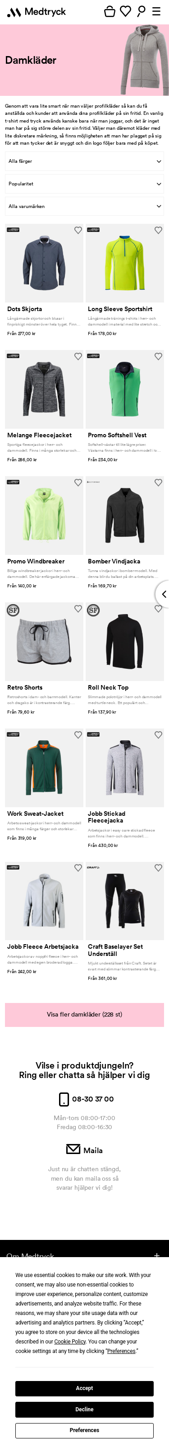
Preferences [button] (121, 1351)
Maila (84, 1150)
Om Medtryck (30, 1256)
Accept (84, 1388)
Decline (84, 1409)
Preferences (85, 1430)
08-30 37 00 (84, 1099)
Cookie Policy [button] (70, 1341)
